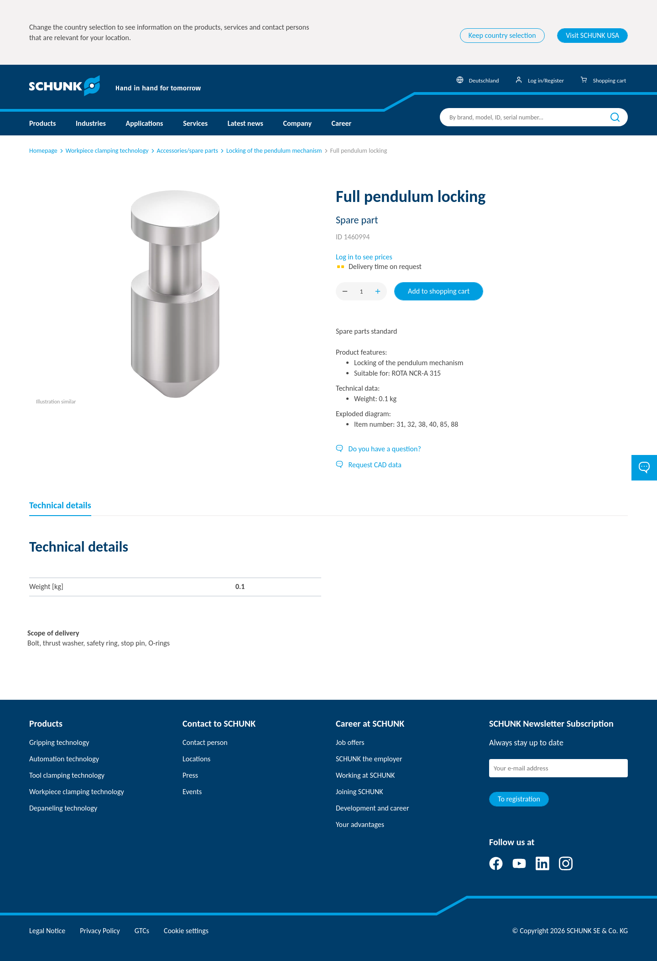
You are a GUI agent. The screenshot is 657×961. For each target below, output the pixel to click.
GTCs (142, 930)
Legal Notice (47, 930)
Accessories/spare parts (184, 151)
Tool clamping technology (66, 775)
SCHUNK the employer (369, 758)
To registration (519, 799)
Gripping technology (59, 742)
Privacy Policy (100, 930)
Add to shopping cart (438, 291)
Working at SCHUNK (365, 775)
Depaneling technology (63, 808)
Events (192, 791)
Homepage (43, 151)
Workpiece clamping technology (103, 151)
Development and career (372, 808)
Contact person (205, 742)
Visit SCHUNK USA (592, 35)
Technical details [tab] (60, 505)
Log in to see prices (364, 257)
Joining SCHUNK (359, 791)
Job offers (350, 742)
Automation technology (64, 758)
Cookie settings (186, 930)
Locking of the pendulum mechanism (270, 151)
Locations (196, 758)
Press (190, 775)
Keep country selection (502, 35)
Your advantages (360, 824)
